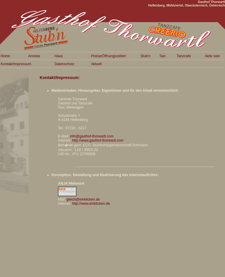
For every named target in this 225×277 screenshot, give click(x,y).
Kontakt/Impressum (16, 64)
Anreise (34, 56)
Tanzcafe (184, 56)
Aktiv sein (212, 56)
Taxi (162, 56)
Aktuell (96, 64)
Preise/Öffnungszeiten (108, 56)
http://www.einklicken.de (91, 203)
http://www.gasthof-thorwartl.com (97, 140)
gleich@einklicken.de (83, 199)
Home (5, 56)
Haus (58, 56)
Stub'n (146, 56)
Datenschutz (64, 64)
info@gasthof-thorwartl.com (91, 136)
